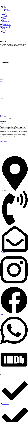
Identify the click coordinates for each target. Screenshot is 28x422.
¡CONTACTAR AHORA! (4, 141)
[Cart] (0, 8)
